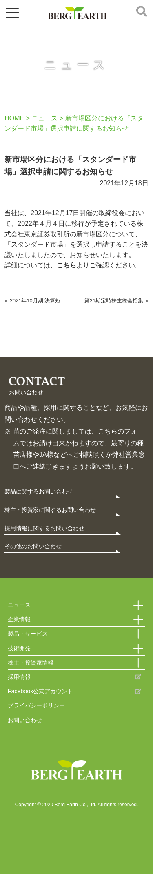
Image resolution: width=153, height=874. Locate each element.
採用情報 (19, 677)
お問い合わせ (25, 720)
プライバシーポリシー (36, 705)
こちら (66, 265)
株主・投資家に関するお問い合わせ (50, 510)
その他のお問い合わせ (33, 546)
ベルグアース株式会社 (77, 13)
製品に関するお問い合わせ (38, 491)
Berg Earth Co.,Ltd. (76, 771)
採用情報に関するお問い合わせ (44, 528)
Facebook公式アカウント (40, 691)
